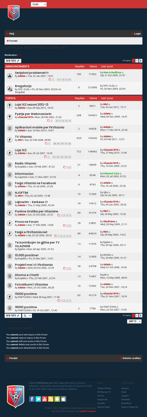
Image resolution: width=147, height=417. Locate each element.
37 (70, 157)
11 (59, 121)
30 (62, 144)
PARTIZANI (24, 297)
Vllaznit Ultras (104, 388)
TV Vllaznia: (23, 137)
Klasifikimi (126, 403)
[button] (140, 61)
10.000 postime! (27, 255)
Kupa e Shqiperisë (129, 407)
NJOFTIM (21, 193)
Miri (20, 55)
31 (66, 144)
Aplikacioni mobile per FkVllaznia (39, 127)
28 (55, 144)
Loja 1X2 (21, 150)
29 (58, 144)
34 (58, 157)
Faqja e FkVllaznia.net (31, 232)
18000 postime (26, 307)
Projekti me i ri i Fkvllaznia (34, 265)
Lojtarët (125, 396)
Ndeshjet (125, 399)
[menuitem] (10, 33)
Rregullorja (23, 86)
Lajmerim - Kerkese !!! (31, 202)
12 (63, 121)
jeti (105, 274)
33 (54, 157)
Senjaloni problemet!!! (32, 73)
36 (66, 157)
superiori (23, 177)
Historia (125, 388)
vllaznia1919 (25, 117)
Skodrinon (109, 221)
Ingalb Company (87, 411)
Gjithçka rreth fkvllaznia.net (36, 47)
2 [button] (136, 60)
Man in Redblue (112, 72)
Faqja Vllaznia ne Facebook (35, 183)
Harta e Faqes (103, 407)
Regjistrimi (102, 399)
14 (70, 121)
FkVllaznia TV (103, 392)
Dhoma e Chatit (27, 275)
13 (66, 121)
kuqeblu (22, 166)
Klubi (123, 392)
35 (62, 157)
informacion (24, 174)
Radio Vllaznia (25, 163)
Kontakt (101, 403)
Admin (21, 76)
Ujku (105, 192)
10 (70, 80)
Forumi (100, 396)
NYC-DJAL (24, 89)
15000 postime (26, 294)
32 (70, 144)
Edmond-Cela (111, 173)
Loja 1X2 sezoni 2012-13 (31, 105)
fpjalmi (21, 249)
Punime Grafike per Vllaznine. (37, 211)
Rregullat (20, 92)
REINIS (107, 255)
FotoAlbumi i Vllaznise (31, 284)
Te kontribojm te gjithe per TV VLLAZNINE (37, 244)
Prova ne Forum (27, 222)
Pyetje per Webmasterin (33, 114)
